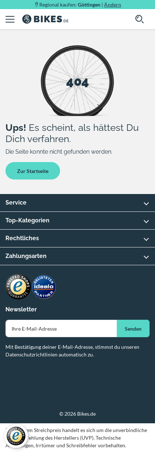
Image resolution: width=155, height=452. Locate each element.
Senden (133, 329)
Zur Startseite (32, 171)
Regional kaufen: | (80, 4)
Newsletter (21, 309)
